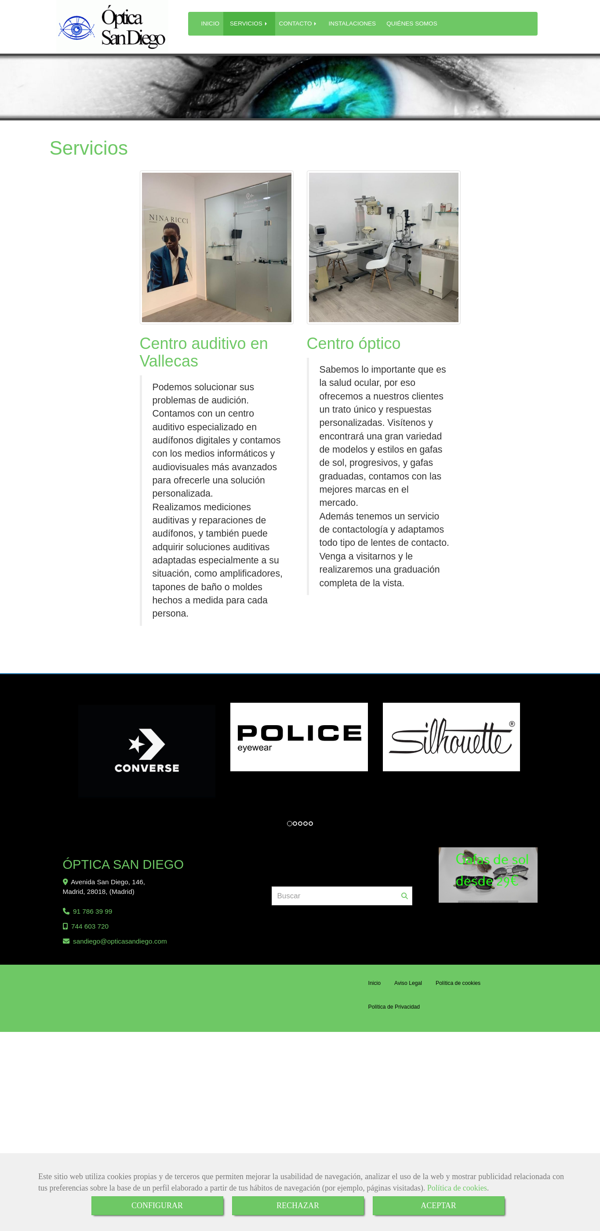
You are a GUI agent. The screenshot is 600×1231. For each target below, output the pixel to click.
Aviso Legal (408, 984)
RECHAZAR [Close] (297, 1205)
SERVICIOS (249, 23)
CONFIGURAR (157, 1205)
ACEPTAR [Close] (438, 1205)
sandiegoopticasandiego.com (120, 942)
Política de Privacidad (394, 1008)
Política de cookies (457, 1188)
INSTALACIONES (352, 23)
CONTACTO (298, 23)
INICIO (210, 23)
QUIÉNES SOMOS (411, 23)
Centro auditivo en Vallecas (204, 352)
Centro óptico (354, 343)
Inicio (374, 984)
